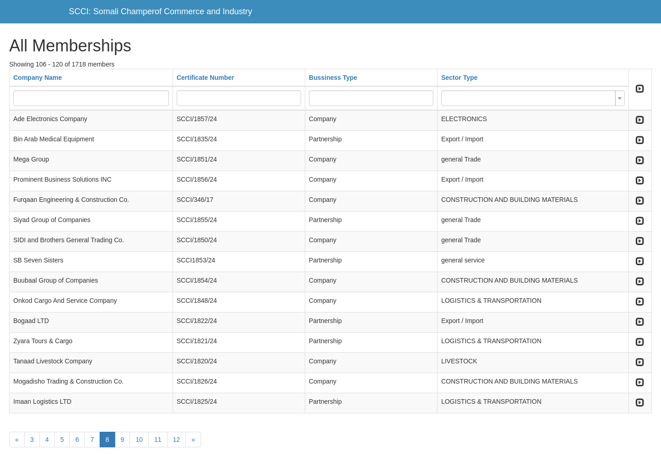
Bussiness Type (333, 77)
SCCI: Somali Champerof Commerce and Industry (160, 11)
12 (176, 439)
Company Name (37, 77)
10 (139, 439)
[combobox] (533, 98)
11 (158, 439)
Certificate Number (205, 77)
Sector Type (459, 77)
